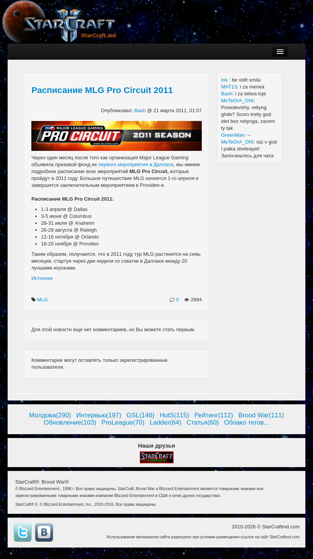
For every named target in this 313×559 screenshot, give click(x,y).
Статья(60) (203, 422)
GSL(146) (140, 415)
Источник (42, 278)
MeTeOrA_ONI (237, 100)
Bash (140, 110)
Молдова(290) (50, 415)
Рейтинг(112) (213, 415)
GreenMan (232, 135)
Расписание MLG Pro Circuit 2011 (102, 90)
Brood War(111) (261, 415)
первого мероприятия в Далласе (136, 164)
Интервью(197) (99, 415)
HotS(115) (174, 415)
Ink (225, 80)
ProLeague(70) (122, 422)
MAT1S (229, 87)
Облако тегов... (246, 422)
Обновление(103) (70, 422)
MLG (43, 299)
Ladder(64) (166, 422)
